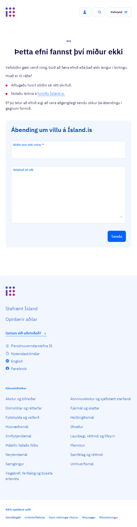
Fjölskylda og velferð (22, 417)
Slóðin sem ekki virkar (28, 144)
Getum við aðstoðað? (26, 333)
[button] (84, 12)
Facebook (19, 368)
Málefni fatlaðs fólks (22, 445)
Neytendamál (16, 454)
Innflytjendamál (18, 436)
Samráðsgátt (13, 517)
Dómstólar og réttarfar (24, 408)
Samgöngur (15, 463)
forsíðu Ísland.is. (51, 93)
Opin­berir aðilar (21, 319)
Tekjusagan (89, 517)
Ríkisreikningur (108, 517)
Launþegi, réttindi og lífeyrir (92, 436)
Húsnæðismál (17, 426)
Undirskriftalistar (35, 517)
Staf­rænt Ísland (21, 308)
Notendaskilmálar (25, 353)
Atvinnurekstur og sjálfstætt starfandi (100, 398)
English (17, 361)
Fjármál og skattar (85, 408)
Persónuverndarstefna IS (31, 345)
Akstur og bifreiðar (21, 398)
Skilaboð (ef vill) (23, 169)
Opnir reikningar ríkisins (63, 517)
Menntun (77, 445)
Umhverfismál (81, 463)
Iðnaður (76, 426)
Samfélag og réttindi (86, 454)
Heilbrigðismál (82, 417)
